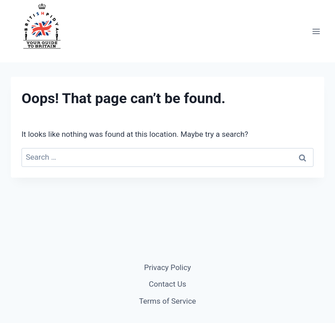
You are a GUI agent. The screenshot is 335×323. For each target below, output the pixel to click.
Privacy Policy (167, 267)
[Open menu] (316, 31)
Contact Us (167, 283)
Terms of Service (167, 301)
